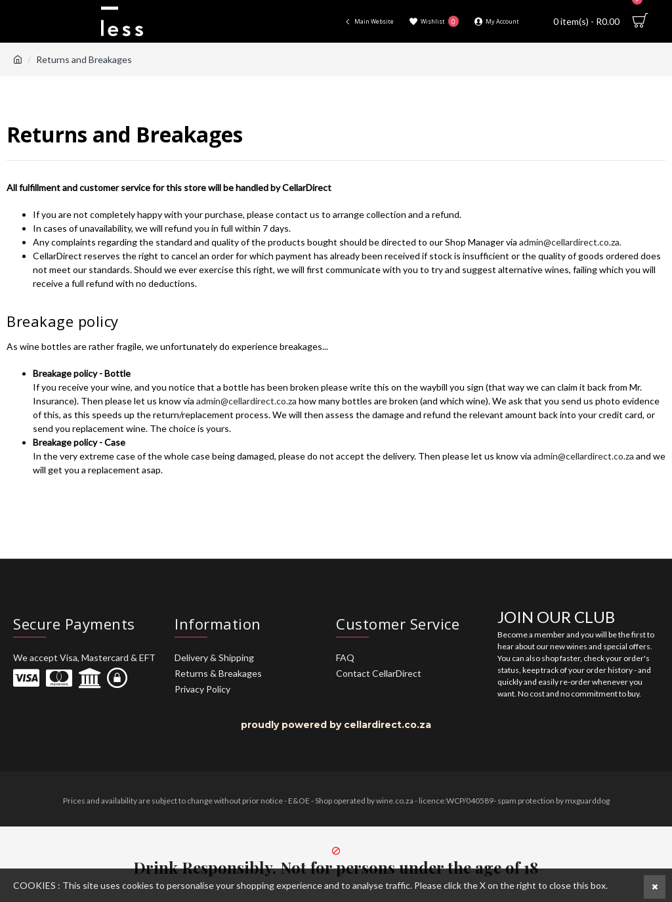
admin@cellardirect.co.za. (570, 241)
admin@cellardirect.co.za (247, 400)
